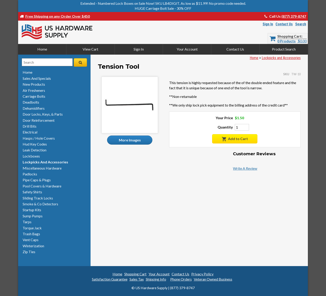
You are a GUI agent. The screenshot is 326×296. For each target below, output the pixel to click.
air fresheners (34, 90)
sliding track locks (38, 198)
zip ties (29, 252)
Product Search (284, 49)
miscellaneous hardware (42, 168)
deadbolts (31, 102)
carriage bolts (34, 96)
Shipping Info (156, 279)
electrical (30, 132)
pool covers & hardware (42, 186)
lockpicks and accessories (45, 162)
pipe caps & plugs (37, 180)
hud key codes (35, 144)
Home (42, 49)
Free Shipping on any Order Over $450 (57, 16)
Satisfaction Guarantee (109, 279)
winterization (33, 246)
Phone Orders (181, 279)
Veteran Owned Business (213, 279)
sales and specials (37, 78)
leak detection (34, 150)
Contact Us (284, 24)
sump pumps (33, 216)
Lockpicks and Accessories (281, 58)
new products (34, 84)
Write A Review (245, 168)
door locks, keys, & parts (43, 114)
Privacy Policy (202, 274)
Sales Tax (136, 279)
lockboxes (31, 156)
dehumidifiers (34, 108)
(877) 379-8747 (293, 16)
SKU (286, 74)
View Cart (90, 49)
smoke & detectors (40, 204)
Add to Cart (235, 138)
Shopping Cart (289, 36)
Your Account (187, 49)
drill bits (29, 126)
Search (300, 24)
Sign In (268, 24)
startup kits (32, 210)
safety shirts (32, 192)
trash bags (31, 234)
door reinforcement (39, 120)
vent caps (30, 240)
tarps (27, 222)
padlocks (30, 174)
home (27, 72)
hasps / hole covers (39, 138)
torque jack (32, 228)
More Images (130, 140)
